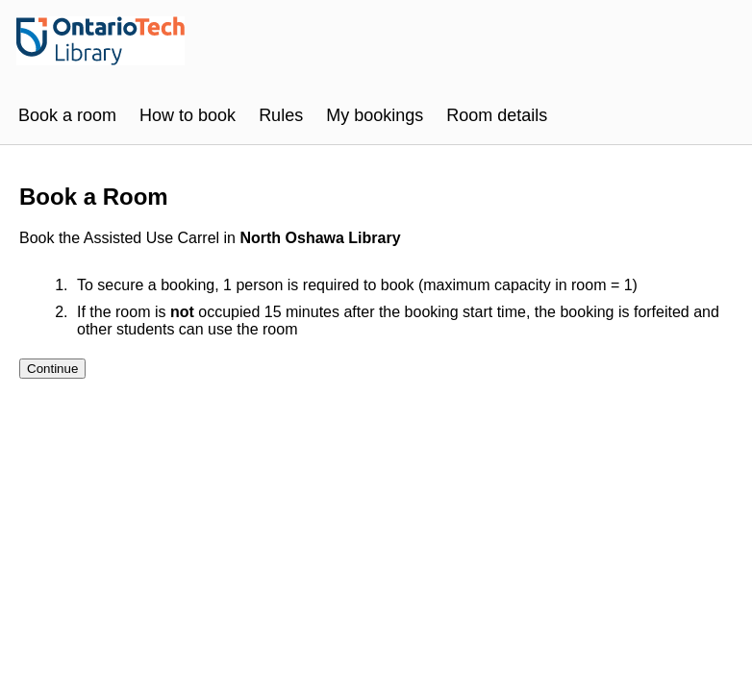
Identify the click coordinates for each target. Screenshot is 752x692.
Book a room (67, 115)
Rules (281, 115)
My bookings (374, 115)
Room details (496, 115)
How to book (187, 115)
